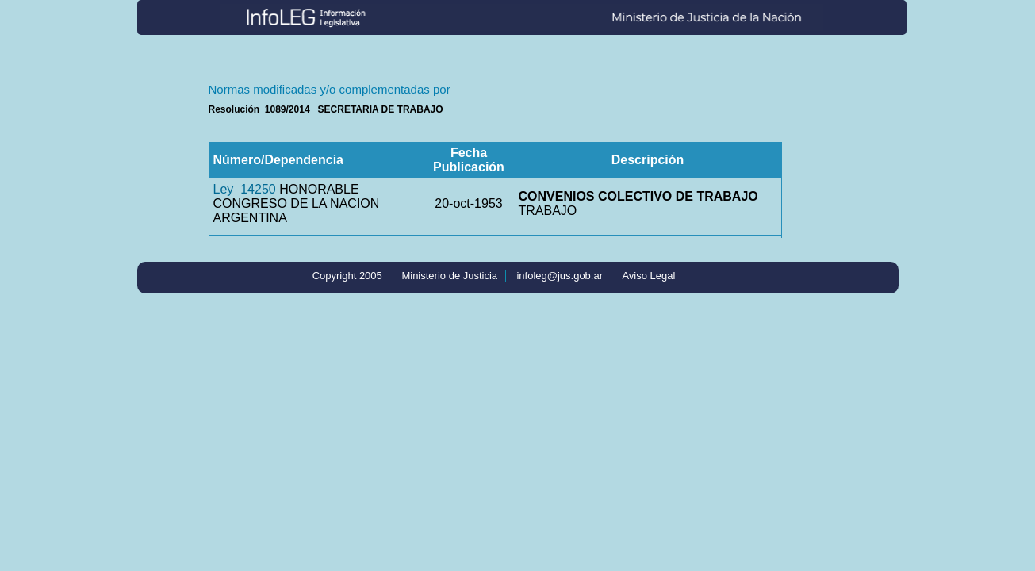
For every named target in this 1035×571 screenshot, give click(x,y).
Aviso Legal (648, 276)
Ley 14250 (244, 189)
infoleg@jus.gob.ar (559, 276)
